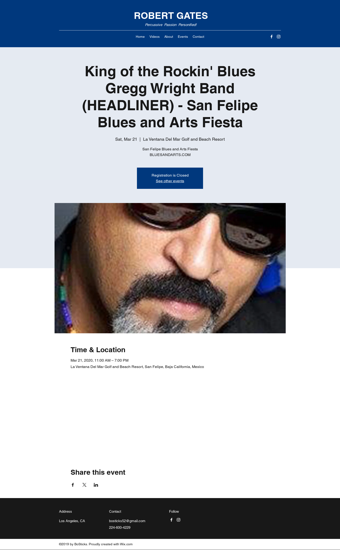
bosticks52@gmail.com (127, 521)
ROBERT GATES (171, 15)
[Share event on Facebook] (73, 485)
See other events (170, 181)
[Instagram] (278, 36)
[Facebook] (271, 36)
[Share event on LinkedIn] (96, 485)
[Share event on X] (84, 485)
